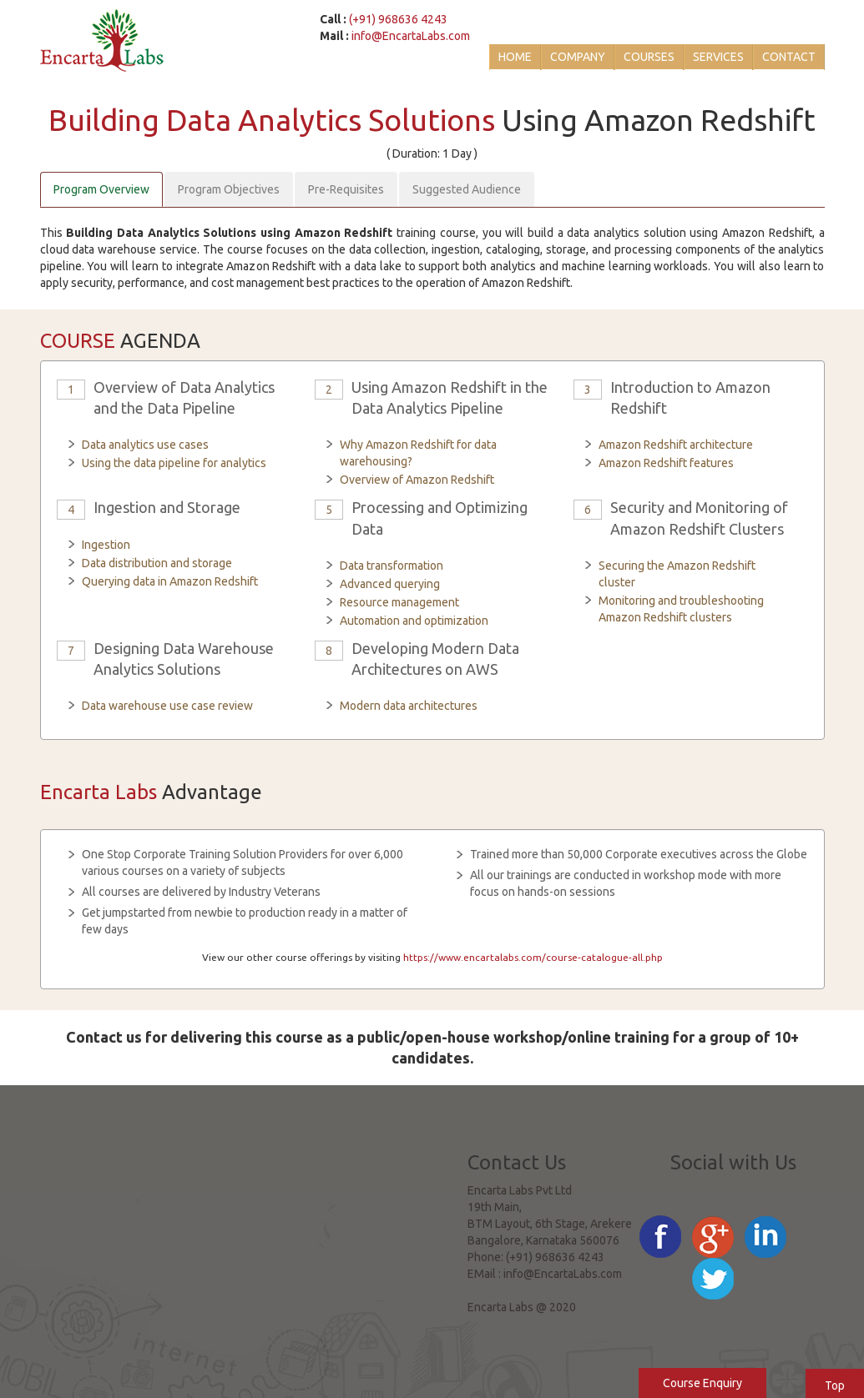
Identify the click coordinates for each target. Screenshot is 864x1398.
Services (718, 56)
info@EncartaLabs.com (410, 36)
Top (835, 1385)
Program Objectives (229, 189)
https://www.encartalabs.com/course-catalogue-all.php (533, 957)
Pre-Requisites (346, 189)
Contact (789, 56)
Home (515, 56)
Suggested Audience (466, 189)
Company (577, 56)
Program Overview (101, 189)
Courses (649, 56)
